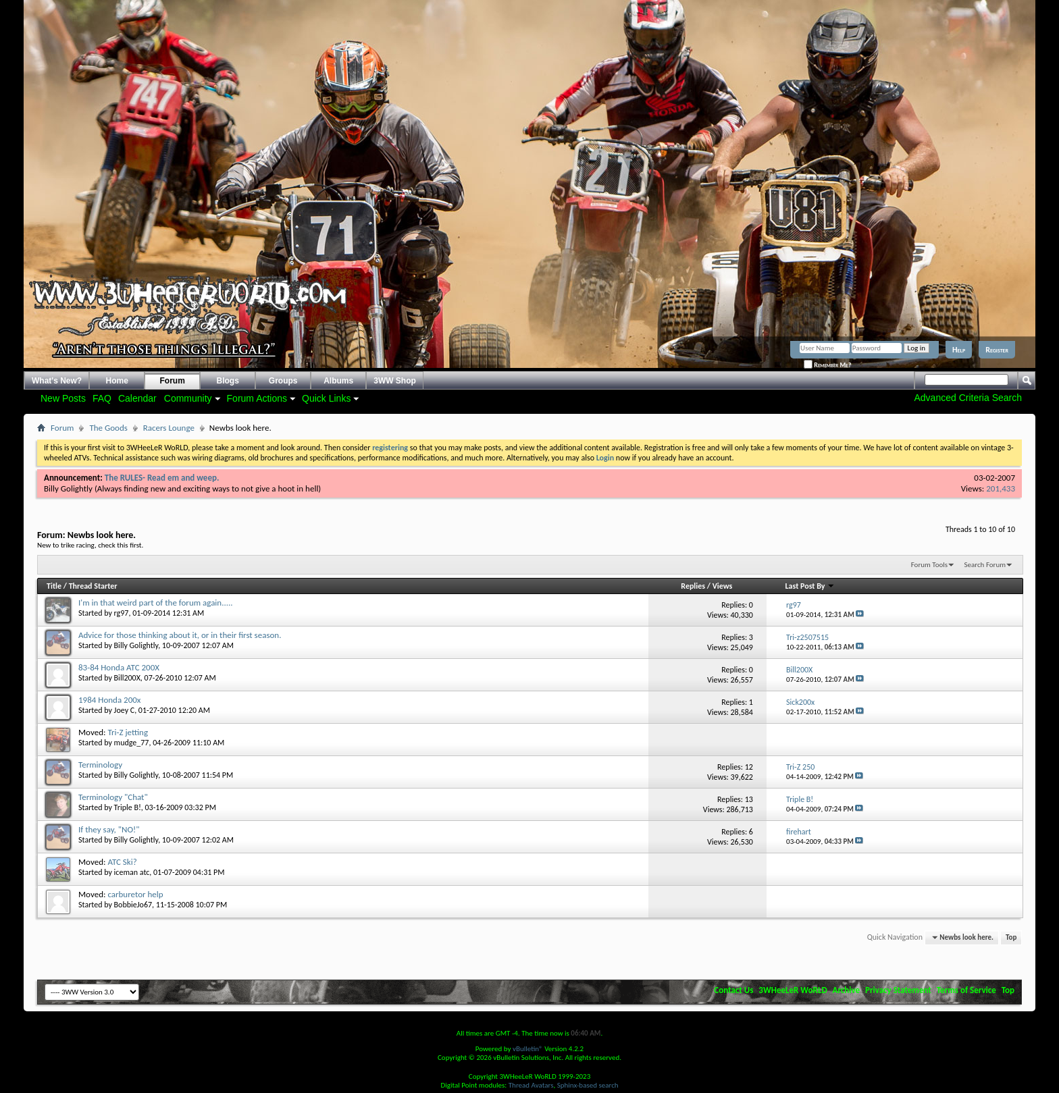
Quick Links (326, 398)
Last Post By (810, 586)
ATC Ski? (121, 862)
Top (1011, 937)
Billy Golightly (68, 488)
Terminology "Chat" (113, 797)
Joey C (124, 710)
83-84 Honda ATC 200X (118, 667)
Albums (338, 380)
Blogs (228, 380)
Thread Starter (93, 586)
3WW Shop (394, 380)
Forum (172, 380)
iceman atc (132, 872)
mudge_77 (131, 742)
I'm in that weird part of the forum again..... (155, 602)
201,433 (1000, 488)
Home (117, 380)
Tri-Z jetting (127, 732)
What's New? (57, 380)
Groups (283, 380)
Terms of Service (966, 990)
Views (723, 586)
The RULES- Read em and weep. (162, 478)
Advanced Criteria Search (968, 397)
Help (958, 349)
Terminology (100, 764)
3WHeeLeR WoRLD (792, 990)
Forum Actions (257, 398)
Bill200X (127, 678)
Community (188, 398)
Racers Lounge (169, 428)
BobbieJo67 (133, 904)
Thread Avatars (531, 1085)
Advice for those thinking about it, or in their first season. (179, 635)
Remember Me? (827, 365)
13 (749, 799)
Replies (693, 586)
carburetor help (135, 894)
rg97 (121, 613)
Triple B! (127, 807)
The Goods (108, 428)
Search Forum (985, 564)
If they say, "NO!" (108, 829)
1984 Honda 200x (109, 700)
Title (54, 586)
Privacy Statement (898, 990)
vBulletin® (528, 1048)
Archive (846, 990)
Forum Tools (929, 564)
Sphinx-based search (588, 1085)
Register (996, 349)
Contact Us (733, 990)
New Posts (63, 398)
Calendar (137, 398)
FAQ (102, 398)
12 (749, 767)
